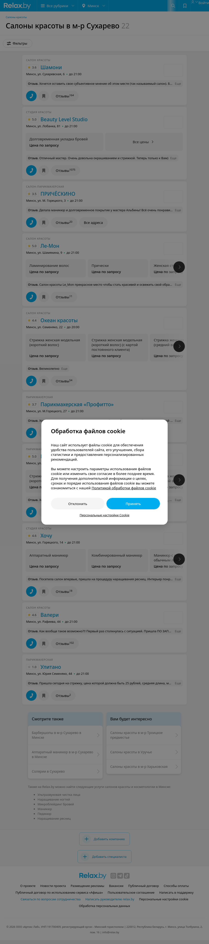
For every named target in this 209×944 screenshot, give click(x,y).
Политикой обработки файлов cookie (124, 487)
